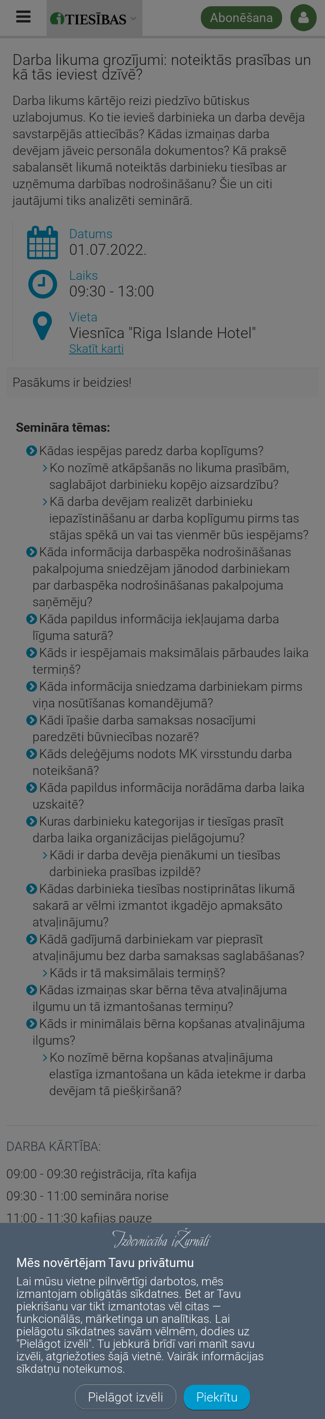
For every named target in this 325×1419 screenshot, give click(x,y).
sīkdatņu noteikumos (69, 1369)
